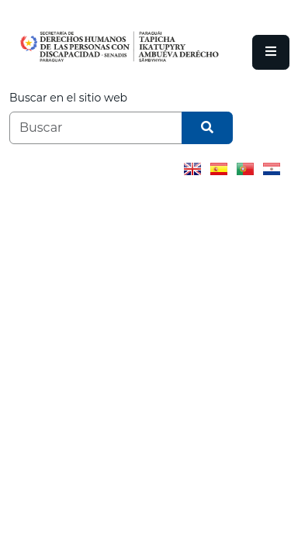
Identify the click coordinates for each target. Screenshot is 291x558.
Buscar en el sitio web (68, 98)
